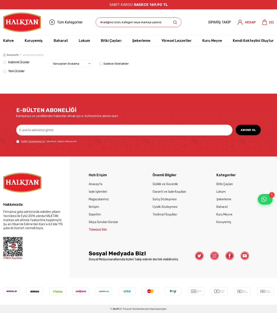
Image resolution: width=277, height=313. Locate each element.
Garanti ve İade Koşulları (169, 192)
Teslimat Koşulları (165, 214)
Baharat (61, 41)
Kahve (8, 41)
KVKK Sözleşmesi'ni (33, 141)
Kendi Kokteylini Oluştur (253, 41)
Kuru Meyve (212, 41)
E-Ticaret (126, 308)
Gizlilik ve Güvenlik (165, 184)
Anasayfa (11, 54)
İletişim (94, 207)
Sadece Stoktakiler (114, 63)
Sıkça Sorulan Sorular (103, 222)
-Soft (115, 308)
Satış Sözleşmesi (165, 199)
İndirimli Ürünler (16, 62)
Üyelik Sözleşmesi (165, 207)
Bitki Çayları (111, 41)
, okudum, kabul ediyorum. (46, 141)
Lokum (84, 41)
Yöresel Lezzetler (176, 41)
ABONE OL (248, 130)
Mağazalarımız (99, 199)
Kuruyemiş (34, 41)
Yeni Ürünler (14, 71)
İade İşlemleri (98, 192)
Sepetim (95, 214)
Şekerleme (141, 41)
